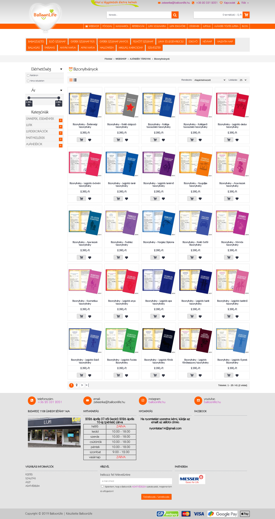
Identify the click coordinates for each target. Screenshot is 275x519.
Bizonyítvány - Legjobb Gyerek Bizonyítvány (232, 361)
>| (87, 385)
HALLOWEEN (107, 47)
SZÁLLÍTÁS (30, 478)
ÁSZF (28, 482)
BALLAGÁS (34, 47)
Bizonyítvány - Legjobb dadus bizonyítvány (232, 125)
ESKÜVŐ (193, 41)
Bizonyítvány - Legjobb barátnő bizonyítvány (232, 302)
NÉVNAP (207, 41)
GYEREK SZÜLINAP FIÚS (83, 41)
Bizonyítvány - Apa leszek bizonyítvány (85, 243)
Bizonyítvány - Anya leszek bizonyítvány (232, 184)
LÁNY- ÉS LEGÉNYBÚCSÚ (171, 41)
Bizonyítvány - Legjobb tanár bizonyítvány (122, 184)
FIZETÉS (29, 474)
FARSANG (50, 47)
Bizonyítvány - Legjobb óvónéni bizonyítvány (85, 184)
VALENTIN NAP (225, 41)
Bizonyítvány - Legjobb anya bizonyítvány (121, 302)
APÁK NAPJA (88, 47)
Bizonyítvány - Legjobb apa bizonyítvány (158, 302)
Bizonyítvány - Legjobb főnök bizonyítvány (158, 361)
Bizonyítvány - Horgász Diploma (158, 242)
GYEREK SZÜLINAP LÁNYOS (114, 41)
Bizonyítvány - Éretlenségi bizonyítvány (85, 125)
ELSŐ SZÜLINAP (57, 41)
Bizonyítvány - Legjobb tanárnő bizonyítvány (158, 184)
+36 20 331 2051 (50, 402)
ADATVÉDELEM (32, 486)
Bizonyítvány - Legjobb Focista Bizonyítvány (121, 361)
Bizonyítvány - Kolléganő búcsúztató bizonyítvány (195, 125)
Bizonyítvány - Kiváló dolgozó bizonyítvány (121, 125)
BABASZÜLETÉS (36, 41)
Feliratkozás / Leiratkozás (156, 497)
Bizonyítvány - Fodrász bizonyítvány (122, 243)
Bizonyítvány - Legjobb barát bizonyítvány (195, 302)
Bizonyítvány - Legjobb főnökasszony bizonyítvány (195, 361)
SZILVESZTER (154, 47)
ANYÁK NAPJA (68, 47)
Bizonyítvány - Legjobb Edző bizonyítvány (85, 361)
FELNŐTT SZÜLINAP (143, 41)
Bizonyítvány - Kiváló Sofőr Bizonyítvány (195, 243)
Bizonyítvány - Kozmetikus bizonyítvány (85, 302)
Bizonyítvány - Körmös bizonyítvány (232, 243)
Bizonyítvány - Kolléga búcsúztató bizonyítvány (158, 125)
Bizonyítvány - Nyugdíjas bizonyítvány (195, 184)
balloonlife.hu (157, 402)
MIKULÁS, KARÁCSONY (131, 47)
